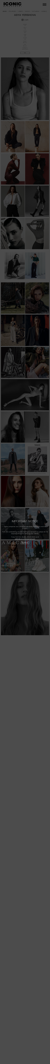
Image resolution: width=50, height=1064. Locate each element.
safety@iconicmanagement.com (25, 539)
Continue (25, 542)
